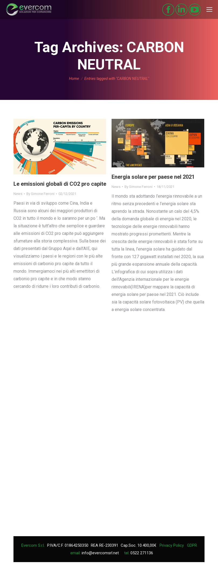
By (40, 194)
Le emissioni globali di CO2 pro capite (59, 184)
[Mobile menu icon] (209, 9)
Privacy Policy (172, 545)
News (17, 194)
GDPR (192, 545)
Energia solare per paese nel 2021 (153, 177)
